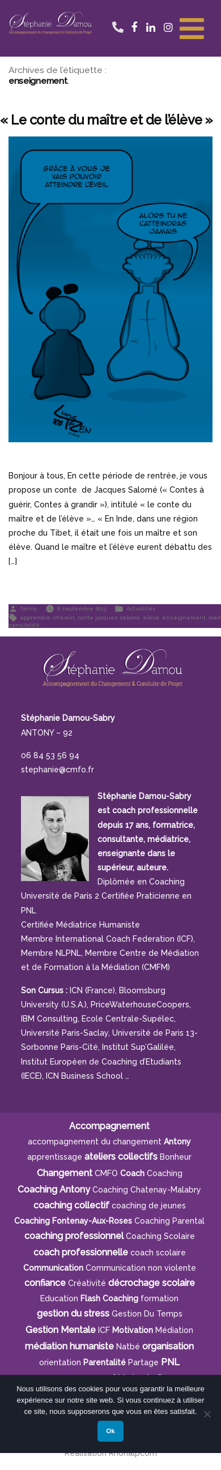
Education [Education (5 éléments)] (59, 1298)
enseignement (184, 617)
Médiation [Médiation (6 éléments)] (174, 1330)
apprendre (35, 617)
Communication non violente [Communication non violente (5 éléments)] (141, 1267)
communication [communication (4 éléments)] (53, 1267)
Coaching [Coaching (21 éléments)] (164, 1173)
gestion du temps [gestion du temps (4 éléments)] (147, 1313)
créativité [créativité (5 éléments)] (87, 1283)
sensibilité (24, 625)
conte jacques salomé (109, 617)
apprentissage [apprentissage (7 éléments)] (54, 1156)
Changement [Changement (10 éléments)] (64, 1173)
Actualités (141, 608)
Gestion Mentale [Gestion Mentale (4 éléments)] (61, 1329)
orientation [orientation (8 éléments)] (60, 1362)
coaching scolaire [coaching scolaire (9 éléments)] (160, 1236)
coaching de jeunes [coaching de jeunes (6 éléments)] (149, 1205)
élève (151, 617)
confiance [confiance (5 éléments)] (45, 1282)
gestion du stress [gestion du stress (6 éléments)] (73, 1313)
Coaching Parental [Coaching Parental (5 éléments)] (169, 1220)
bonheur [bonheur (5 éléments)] (176, 1156)
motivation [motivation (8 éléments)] (132, 1330)
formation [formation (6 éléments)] (159, 1298)
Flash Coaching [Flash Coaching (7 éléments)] (109, 1298)
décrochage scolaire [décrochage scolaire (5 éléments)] (151, 1282)
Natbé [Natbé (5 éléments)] (128, 1346)
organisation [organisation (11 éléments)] (168, 1346)
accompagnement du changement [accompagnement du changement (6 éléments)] (95, 1141)
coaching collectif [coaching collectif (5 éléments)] (71, 1205)
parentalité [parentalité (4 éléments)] (104, 1362)
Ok (110, 1431)
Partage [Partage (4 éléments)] (143, 1362)
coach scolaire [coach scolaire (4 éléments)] (158, 1252)
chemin (64, 617)
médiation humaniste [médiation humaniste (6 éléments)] (69, 1346)
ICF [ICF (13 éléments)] (104, 1330)
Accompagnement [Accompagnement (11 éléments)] (109, 1126)
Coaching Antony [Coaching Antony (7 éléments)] (54, 1189)
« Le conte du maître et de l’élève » (106, 120)
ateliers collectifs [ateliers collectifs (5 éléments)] (121, 1156)
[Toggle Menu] (192, 27)
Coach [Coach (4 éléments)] (132, 1173)
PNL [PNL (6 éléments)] (170, 1362)
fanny (28, 608)
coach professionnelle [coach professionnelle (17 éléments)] (80, 1252)
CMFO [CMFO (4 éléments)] (106, 1173)
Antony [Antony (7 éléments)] (177, 1141)
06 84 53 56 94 (118, 15)
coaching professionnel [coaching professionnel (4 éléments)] (74, 1235)
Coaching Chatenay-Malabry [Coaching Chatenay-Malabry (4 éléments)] (146, 1189)
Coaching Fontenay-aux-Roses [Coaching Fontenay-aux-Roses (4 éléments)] (73, 1220)
